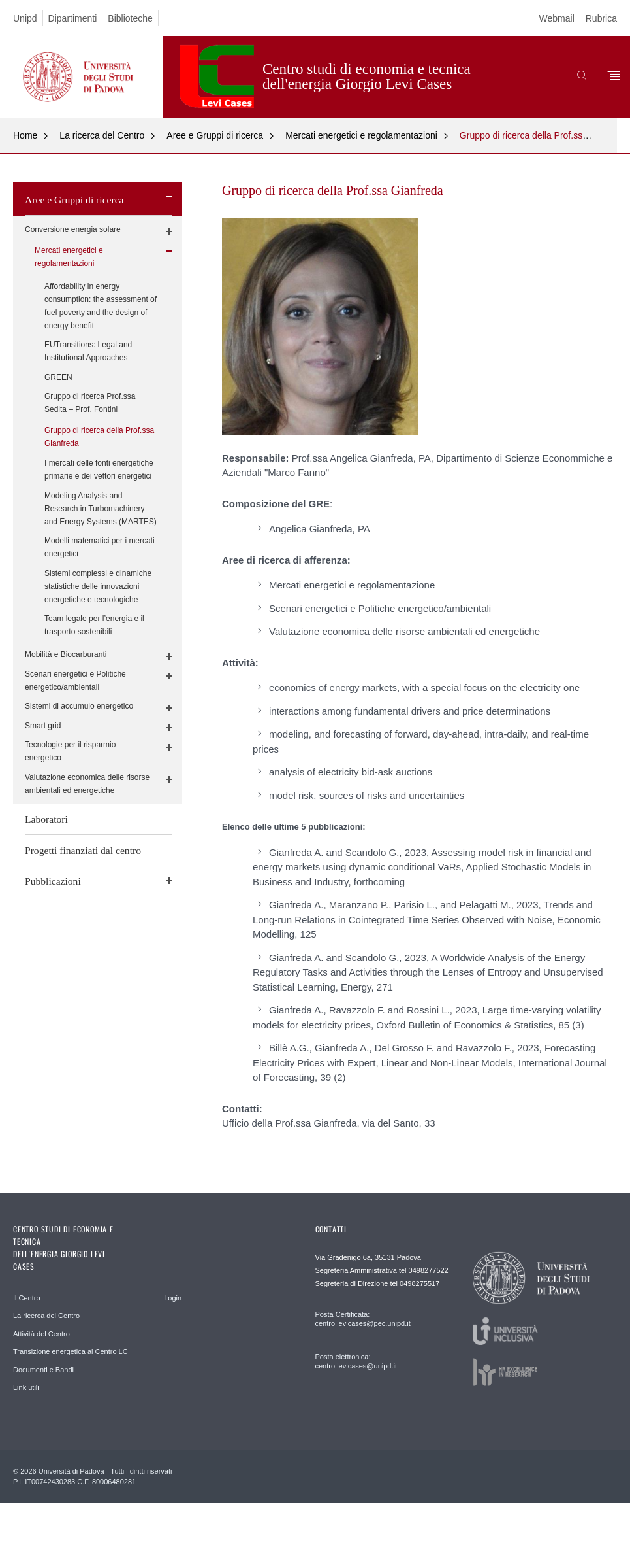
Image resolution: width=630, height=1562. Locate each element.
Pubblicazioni (53, 881)
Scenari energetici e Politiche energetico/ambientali (75, 681)
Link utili (26, 1387)
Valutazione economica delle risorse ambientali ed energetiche (87, 784)
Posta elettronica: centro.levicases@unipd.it (356, 1361)
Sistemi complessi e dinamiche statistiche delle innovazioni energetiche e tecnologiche (97, 586)
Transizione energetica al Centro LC (70, 1351)
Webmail (557, 18)
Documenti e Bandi (43, 1370)
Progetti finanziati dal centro (83, 850)
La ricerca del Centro (101, 135)
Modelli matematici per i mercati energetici (99, 547)
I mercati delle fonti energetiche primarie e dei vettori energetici (98, 469)
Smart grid (43, 725)
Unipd (25, 18)
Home (25, 135)
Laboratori (46, 818)
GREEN (58, 377)
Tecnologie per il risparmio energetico (70, 751)
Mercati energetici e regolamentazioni (361, 135)
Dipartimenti (72, 18)
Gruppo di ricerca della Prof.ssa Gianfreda (99, 437)
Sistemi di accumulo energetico (79, 706)
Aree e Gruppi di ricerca (214, 135)
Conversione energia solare (73, 229)
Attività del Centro (41, 1334)
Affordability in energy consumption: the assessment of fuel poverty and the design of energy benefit (100, 306)
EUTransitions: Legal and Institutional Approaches (88, 351)
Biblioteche (130, 18)
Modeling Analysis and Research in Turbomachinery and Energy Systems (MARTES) (100, 508)
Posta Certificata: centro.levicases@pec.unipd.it (363, 1318)
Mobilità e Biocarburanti (65, 654)
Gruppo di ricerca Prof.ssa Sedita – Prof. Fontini (89, 403)
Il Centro (26, 1298)
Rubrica (601, 18)
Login (172, 1298)
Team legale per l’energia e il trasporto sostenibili (94, 625)
